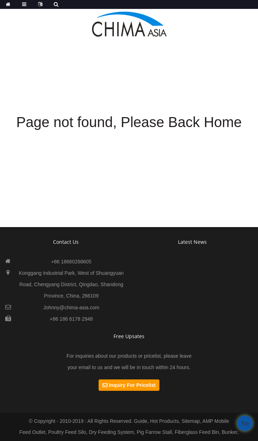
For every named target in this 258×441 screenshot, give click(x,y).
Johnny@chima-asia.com (71, 307)
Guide (140, 421)
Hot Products (164, 421)
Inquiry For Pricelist (132, 385)
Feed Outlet (32, 432)
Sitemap (190, 421)
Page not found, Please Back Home (129, 122)
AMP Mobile (215, 421)
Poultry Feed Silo (67, 432)
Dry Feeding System (111, 432)
